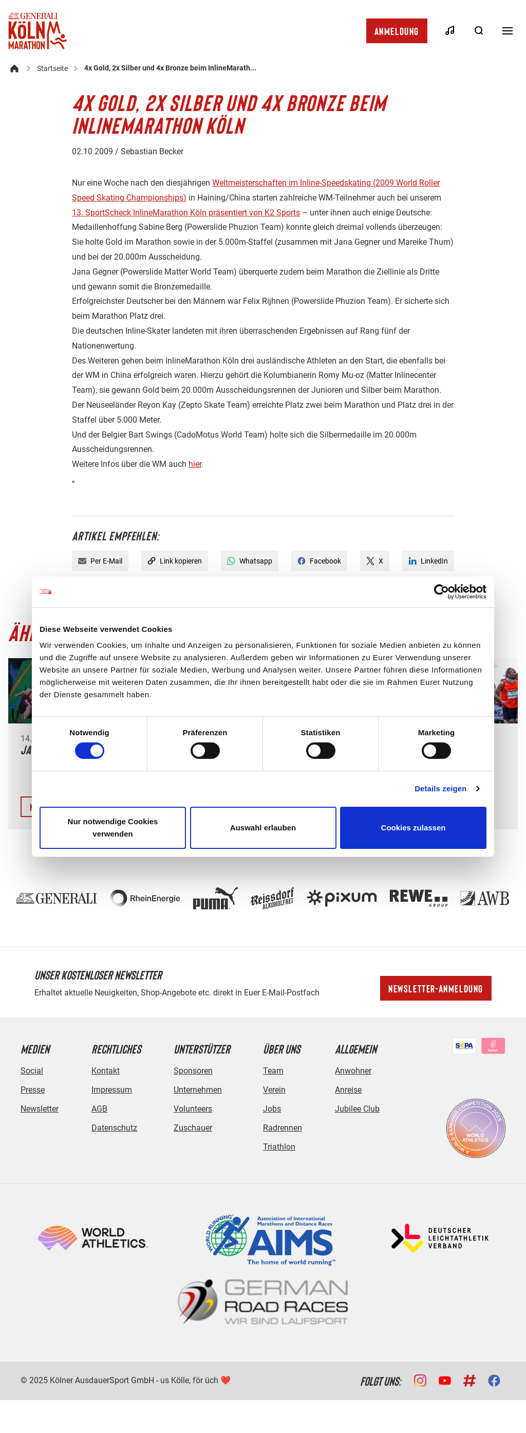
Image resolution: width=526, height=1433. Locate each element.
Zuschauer (193, 1128)
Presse (33, 1090)
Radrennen (282, 1128)
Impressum (111, 1090)
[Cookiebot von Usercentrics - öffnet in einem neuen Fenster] (441, 591)
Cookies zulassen (413, 827)
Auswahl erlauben (263, 827)
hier (195, 464)
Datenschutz (114, 1128)
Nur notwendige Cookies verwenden (113, 827)
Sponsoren (193, 1071)
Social (32, 1071)
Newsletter (40, 1109)
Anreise (348, 1090)
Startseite (52, 68)
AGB (99, 1109)
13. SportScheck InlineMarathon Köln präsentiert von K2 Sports (186, 212)
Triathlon (279, 1147)
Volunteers (193, 1109)
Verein (274, 1090)
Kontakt (105, 1071)
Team (273, 1071)
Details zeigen (440, 788)
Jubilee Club (357, 1109)
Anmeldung (396, 31)
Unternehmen (198, 1090)
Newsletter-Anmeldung (435, 988)
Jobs (272, 1109)
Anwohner (353, 1071)
